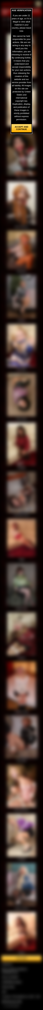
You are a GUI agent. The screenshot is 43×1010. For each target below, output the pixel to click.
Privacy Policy (8, 987)
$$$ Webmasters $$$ (11, 1001)
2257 (4, 992)
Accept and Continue (21, 128)
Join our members (10, 977)
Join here (21, 958)
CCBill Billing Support (11, 982)
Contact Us (7, 964)
